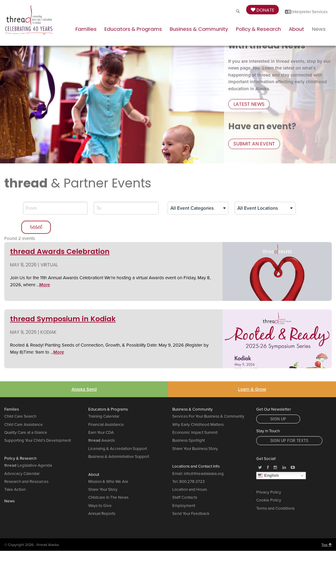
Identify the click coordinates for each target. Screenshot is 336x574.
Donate (262, 10)
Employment (183, 489)
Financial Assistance (106, 408)
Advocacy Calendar (22, 457)
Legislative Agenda (28, 449)
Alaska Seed (84, 373)
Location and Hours (189, 473)
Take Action (15, 473)
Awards (101, 424)
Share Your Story (102, 473)
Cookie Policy (268, 484)
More (44, 268)
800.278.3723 (192, 465)
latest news (247, 105)
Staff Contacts (184, 481)
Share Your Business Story (195, 432)
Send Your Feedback (190, 497)
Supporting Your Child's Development (37, 424)
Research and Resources (26, 465)
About (296, 29)
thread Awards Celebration (60, 235)
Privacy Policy (268, 476)
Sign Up (278, 403)
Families (85, 29)
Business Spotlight (188, 424)
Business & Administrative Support (118, 440)
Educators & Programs (133, 29)
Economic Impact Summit (195, 416)
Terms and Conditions (275, 492)
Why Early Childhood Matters (198, 408)
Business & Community (199, 29)
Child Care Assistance (23, 408)
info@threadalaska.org (204, 457)
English (268, 459)
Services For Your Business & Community (208, 400)
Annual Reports (101, 497)
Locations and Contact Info (196, 450)
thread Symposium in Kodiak (63, 303)
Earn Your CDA (101, 416)
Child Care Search (20, 400)
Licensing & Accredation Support (117, 432)
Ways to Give (100, 489)
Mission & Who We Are (108, 465)
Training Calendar (103, 400)
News (319, 29)
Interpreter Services (306, 11)
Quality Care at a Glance (25, 416)
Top (326, 528)
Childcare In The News (108, 481)
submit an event (252, 144)
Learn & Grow (252, 373)
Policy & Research (258, 29)
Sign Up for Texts (289, 424)
